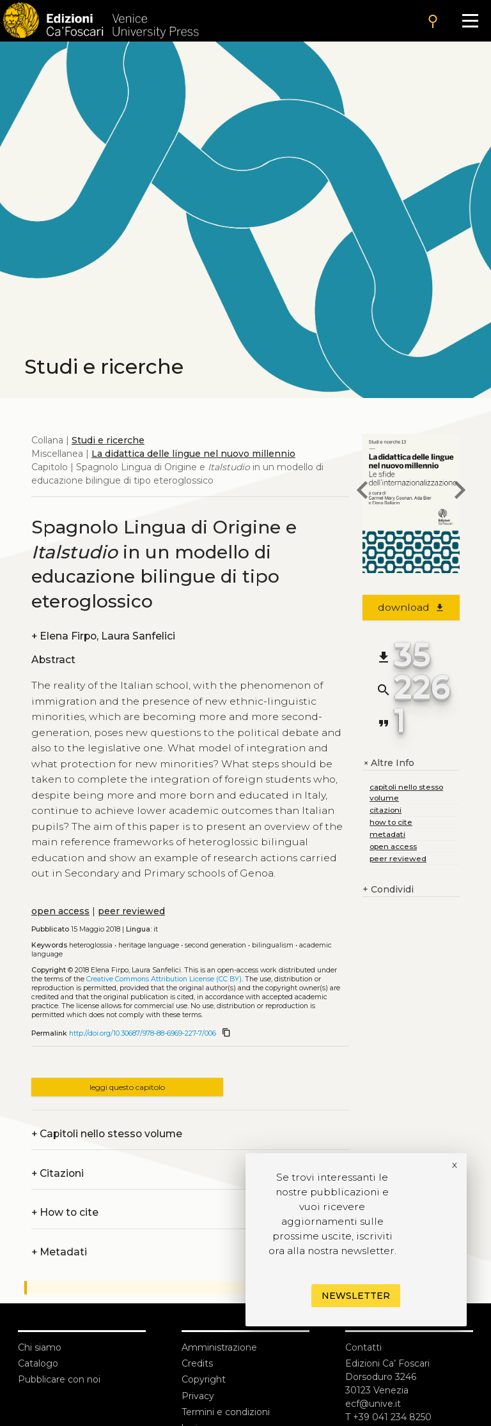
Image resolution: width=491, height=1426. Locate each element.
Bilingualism (272, 945)
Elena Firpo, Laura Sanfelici (103, 636)
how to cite (391, 822)
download (411, 607)
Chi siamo (39, 1347)
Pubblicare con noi (59, 1379)
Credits (197, 1363)
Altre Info (388, 763)
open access (60, 911)
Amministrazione (219, 1347)
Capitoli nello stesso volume (106, 1133)
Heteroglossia (91, 945)
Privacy (198, 1396)
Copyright (204, 1379)
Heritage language (148, 945)
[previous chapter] (362, 492)
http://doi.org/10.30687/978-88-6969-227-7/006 (142, 1033)
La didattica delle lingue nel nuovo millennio (193, 453)
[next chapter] (460, 492)
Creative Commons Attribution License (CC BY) (164, 979)
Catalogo (38, 1363)
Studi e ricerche (108, 440)
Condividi (388, 889)
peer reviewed (131, 911)
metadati (387, 834)
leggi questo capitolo (127, 1087)
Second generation (215, 945)
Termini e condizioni (226, 1412)
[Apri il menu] (470, 21)
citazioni (385, 810)
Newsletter (356, 1295)
